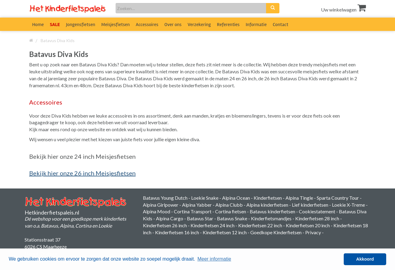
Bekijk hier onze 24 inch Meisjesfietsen (82, 156)
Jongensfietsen (80, 25)
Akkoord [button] (365, 259)
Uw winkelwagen (343, 9)
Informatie (256, 25)
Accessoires (147, 25)
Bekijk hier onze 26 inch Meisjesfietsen (82, 173)
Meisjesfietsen (115, 25)
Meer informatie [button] (214, 259)
